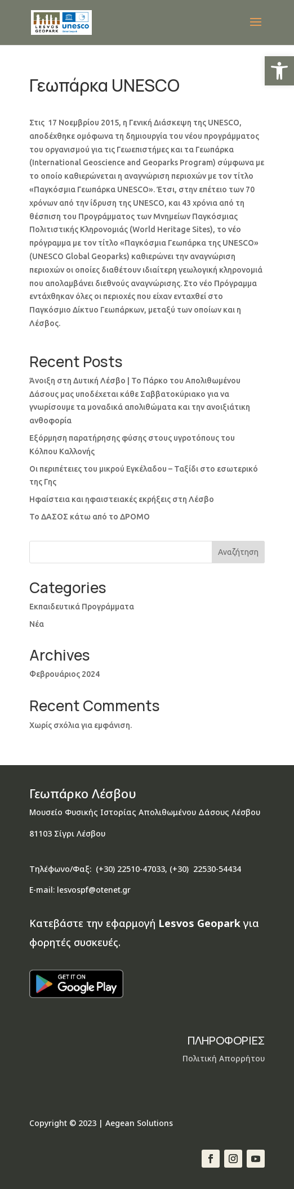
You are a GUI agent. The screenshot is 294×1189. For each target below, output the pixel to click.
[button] (279, 70)
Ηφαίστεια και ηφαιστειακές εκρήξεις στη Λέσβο (121, 499)
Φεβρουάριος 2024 (64, 674)
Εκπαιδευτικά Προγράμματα (81, 606)
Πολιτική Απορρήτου (223, 1058)
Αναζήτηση (238, 552)
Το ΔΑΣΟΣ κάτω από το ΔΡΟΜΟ (89, 516)
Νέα (36, 624)
